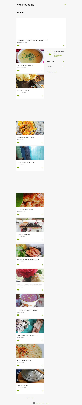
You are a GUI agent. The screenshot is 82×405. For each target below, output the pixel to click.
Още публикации (30, 398)
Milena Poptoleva (59, 51)
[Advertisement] (29, 110)
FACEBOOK (57, 16)
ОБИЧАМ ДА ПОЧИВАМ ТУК (46, 16)
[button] (64, 45)
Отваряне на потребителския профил (58, 55)
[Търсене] (65, 4)
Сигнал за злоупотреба (52, 72)
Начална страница (22, 16)
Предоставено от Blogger (41, 403)
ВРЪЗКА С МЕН (33, 16)
